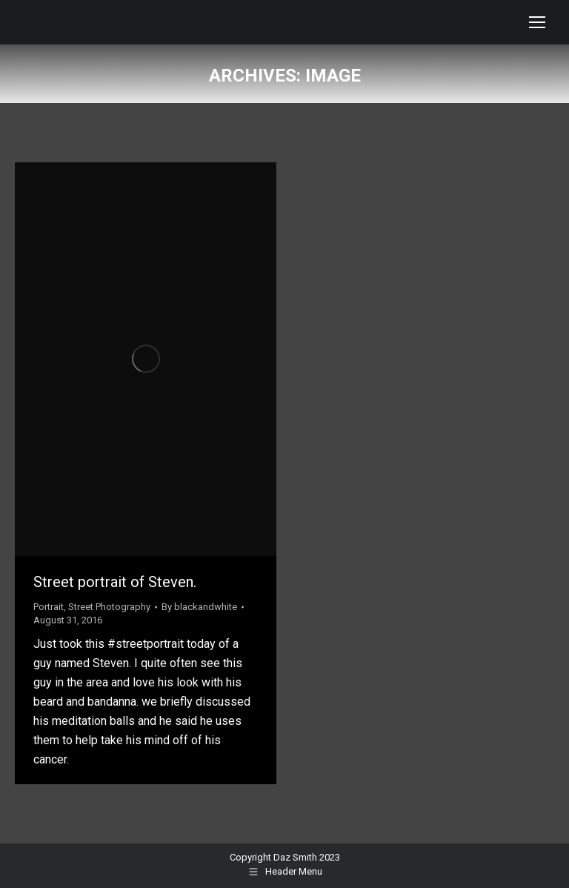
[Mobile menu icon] (537, 22)
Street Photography (109, 606)
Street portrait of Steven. (114, 582)
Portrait (48, 606)
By (199, 606)
